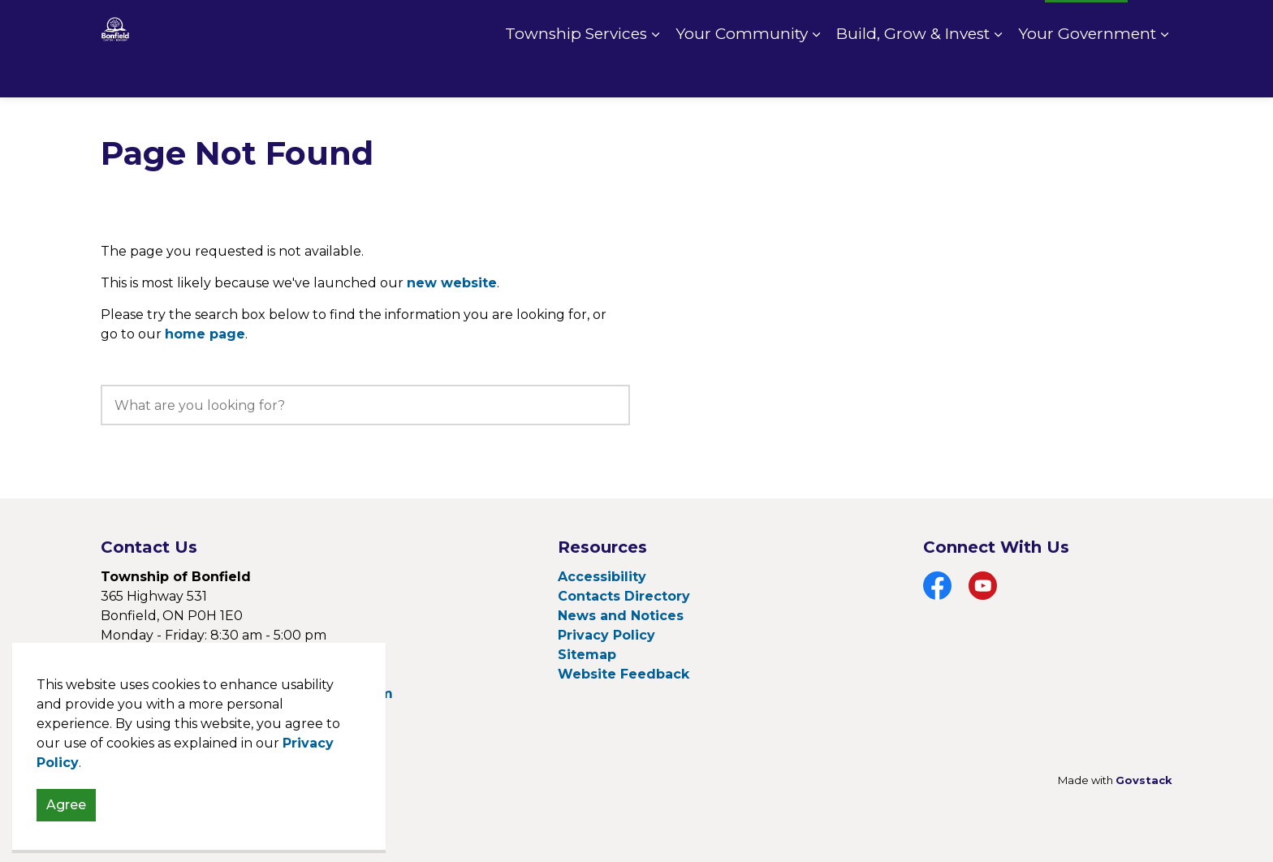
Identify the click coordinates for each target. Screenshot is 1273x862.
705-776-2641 (198, 654)
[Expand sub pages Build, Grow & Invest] (998, 73)
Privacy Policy (606, 635)
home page (205, 334)
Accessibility (602, 576)
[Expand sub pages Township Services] (655, 73)
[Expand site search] (1156, 24)
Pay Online (903, 24)
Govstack (1143, 780)
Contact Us (813, 24)
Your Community (741, 72)
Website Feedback (623, 674)
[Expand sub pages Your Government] (1164, 73)
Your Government (1087, 72)
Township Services (576, 72)
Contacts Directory (624, 596)
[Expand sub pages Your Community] (816, 73)
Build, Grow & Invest (913, 72)
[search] (365, 405)
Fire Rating (994, 24)
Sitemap (587, 654)
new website (452, 283)
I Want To (1086, 24)
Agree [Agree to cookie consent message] (66, 837)
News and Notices (621, 615)
